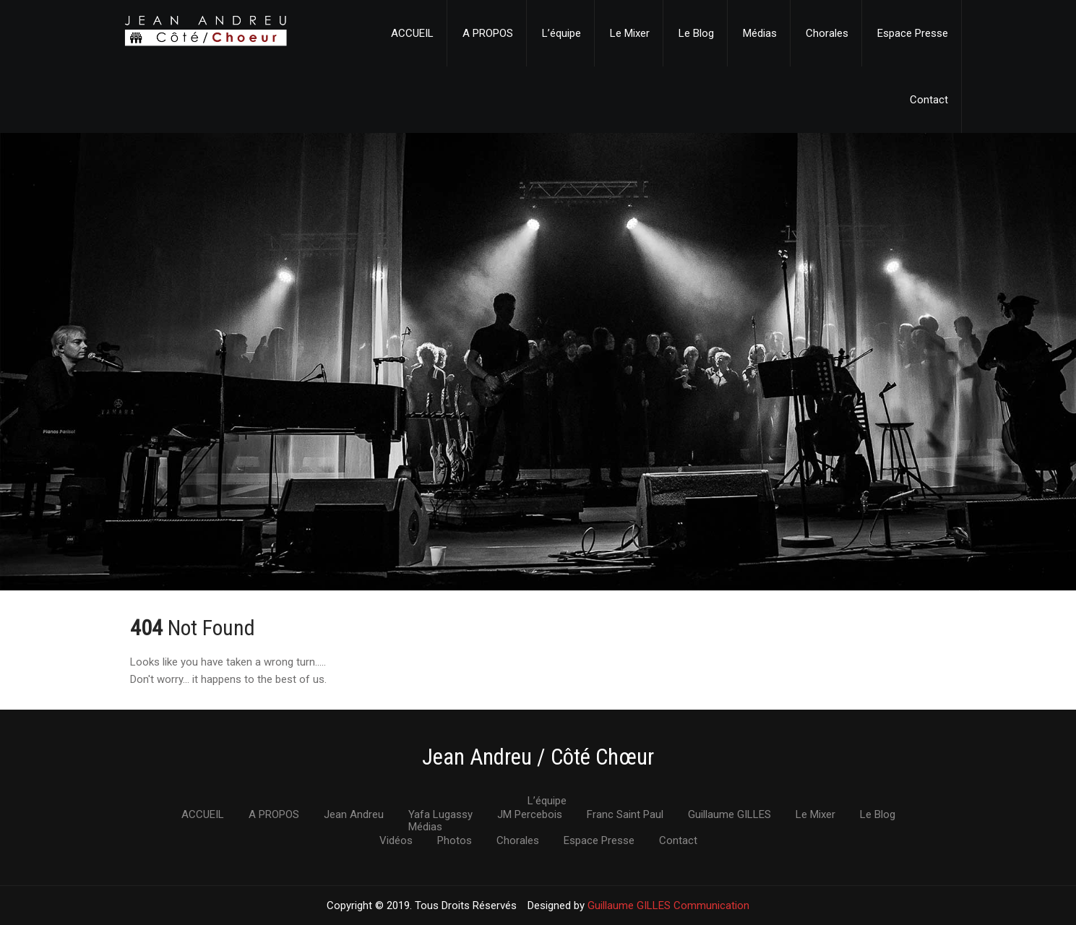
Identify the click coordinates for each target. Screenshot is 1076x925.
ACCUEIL (412, 33)
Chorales (827, 33)
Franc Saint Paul (625, 815)
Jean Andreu (354, 815)
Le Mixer (630, 33)
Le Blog (696, 33)
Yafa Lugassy (440, 815)
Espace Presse (912, 33)
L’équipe (561, 33)
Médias (760, 33)
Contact (929, 99)
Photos (454, 841)
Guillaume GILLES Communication (668, 905)
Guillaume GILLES (729, 815)
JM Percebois (529, 815)
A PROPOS (487, 33)
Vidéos (396, 841)
